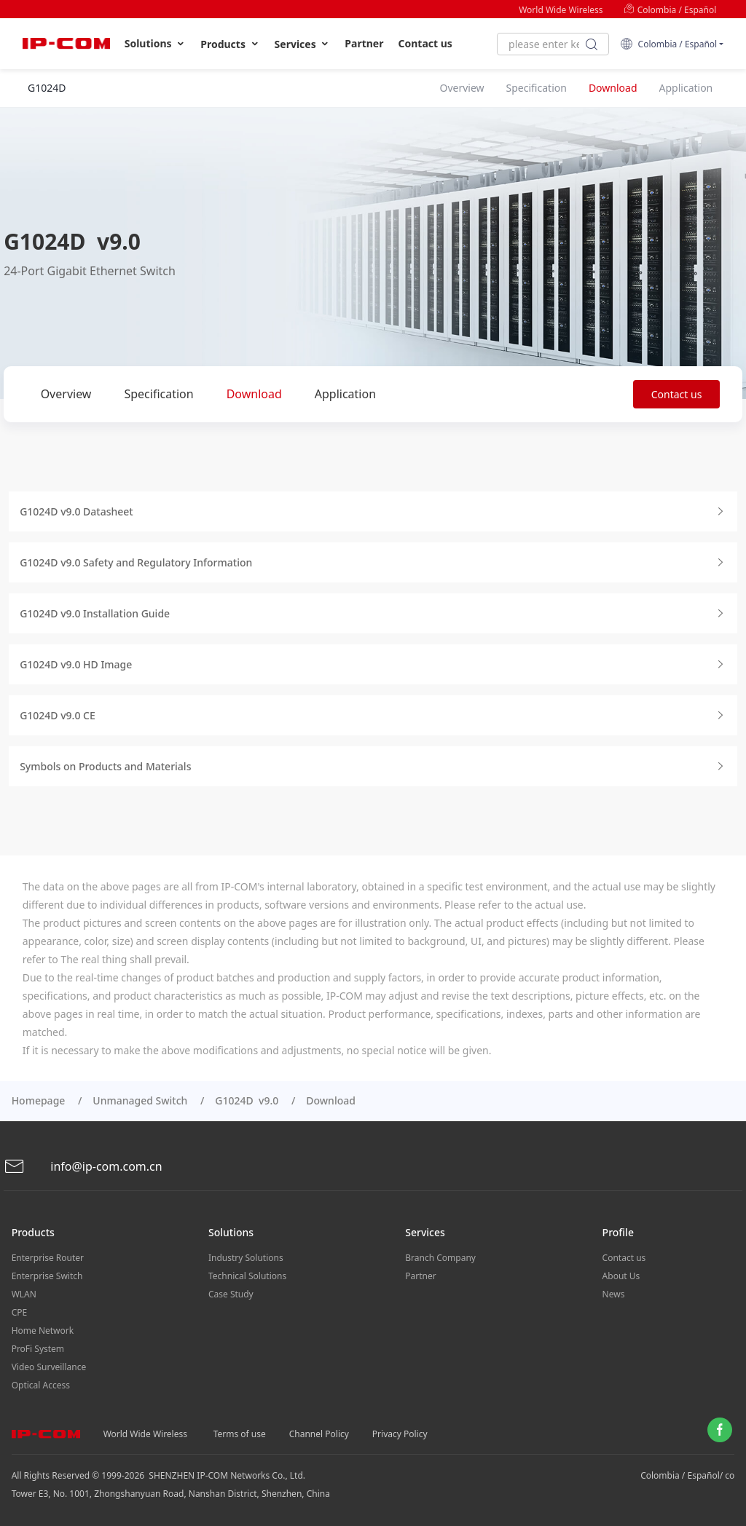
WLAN (24, 1294)
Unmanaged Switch (140, 1100)
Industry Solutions (245, 1258)
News (613, 1294)
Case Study (231, 1294)
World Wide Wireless (560, 10)
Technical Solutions (247, 1276)
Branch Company (440, 1258)
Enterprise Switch (47, 1276)
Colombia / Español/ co (687, 1475)
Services (303, 44)
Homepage (39, 1100)
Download (254, 394)
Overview (66, 394)
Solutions (155, 43)
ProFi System (38, 1349)
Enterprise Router (48, 1258)
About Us (621, 1276)
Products (229, 44)
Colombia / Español (670, 10)
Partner (364, 43)
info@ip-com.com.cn (83, 1167)
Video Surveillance (49, 1367)
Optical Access (41, 1385)
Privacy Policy (400, 1434)
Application (345, 394)
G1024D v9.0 (246, 1100)
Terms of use (239, 1434)
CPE (20, 1312)
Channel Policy (319, 1434)
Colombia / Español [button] (668, 44)
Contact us (425, 43)
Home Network (43, 1330)
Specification (158, 394)
